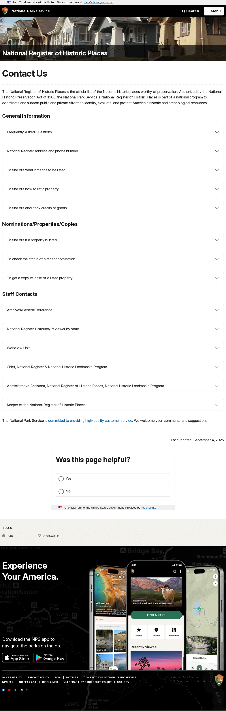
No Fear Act (28, 682)
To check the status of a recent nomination (41, 259)
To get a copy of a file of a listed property (40, 278)
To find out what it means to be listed (36, 170)
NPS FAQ (7, 682)
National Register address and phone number (42, 151)
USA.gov (123, 682)
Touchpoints (148, 507)
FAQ (7, 536)
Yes (69, 478)
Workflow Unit (18, 348)
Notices (72, 677)
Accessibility (12, 677)
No (68, 491)
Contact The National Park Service (110, 677)
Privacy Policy (38, 677)
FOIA (58, 677)
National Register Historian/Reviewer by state (43, 329)
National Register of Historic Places (54, 53)
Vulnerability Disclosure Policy (88, 682)
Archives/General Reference (29, 310)
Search (190, 11)
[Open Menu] (214, 11)
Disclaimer (50, 682)
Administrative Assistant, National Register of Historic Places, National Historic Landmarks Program (85, 386)
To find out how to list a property (33, 189)
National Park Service (184, 677)
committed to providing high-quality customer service (90, 420)
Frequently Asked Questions (29, 132)
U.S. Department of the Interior (190, 681)
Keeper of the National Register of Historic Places (46, 405)
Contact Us (49, 536)
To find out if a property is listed (32, 240)
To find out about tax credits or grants (37, 208)
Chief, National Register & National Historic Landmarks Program (57, 367)
